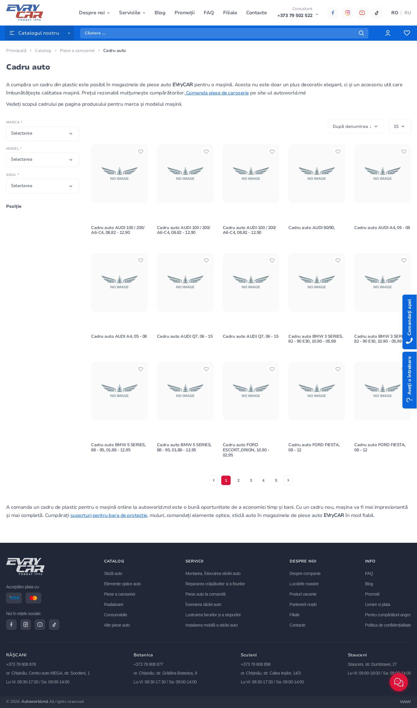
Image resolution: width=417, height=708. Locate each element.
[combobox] (42, 133)
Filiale (230, 12)
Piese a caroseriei (78, 50)
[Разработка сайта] (405, 701)
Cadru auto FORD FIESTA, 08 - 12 (314, 454)
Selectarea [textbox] (21, 133)
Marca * (14, 122)
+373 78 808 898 (255, 664)
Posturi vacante (303, 593)
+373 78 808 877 (148, 664)
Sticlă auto (114, 572)
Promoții (185, 12)
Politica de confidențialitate (388, 624)
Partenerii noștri (303, 603)
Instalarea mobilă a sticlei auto (212, 624)
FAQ (209, 12)
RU (407, 13)
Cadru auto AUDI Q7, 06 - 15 (185, 341)
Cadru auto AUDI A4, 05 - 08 (382, 230)
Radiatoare (114, 603)
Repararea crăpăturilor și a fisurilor (216, 583)
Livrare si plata (377, 603)
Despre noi (92, 12)
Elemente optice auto (123, 583)
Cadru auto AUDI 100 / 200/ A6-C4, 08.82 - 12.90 (117, 232)
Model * (14, 148)
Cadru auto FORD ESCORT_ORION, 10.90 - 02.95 (246, 457)
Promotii (372, 593)
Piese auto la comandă (206, 593)
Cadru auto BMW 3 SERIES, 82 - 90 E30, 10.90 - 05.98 (315, 343)
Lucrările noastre (304, 583)
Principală (16, 50)
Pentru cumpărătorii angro (387, 614)
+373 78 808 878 (21, 664)
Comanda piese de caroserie (218, 93)
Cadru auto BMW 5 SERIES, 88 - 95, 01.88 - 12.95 (118, 454)
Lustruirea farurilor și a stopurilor (214, 614)
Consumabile (116, 614)
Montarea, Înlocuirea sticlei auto (213, 572)
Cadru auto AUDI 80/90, (311, 230)
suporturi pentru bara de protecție (110, 522)
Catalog (43, 50)
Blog (159, 12)
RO (394, 13)
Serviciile (129, 12)
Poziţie (14, 206)
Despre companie (305, 572)
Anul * (12, 175)
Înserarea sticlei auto (204, 603)
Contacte (256, 12)
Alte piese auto (118, 624)
